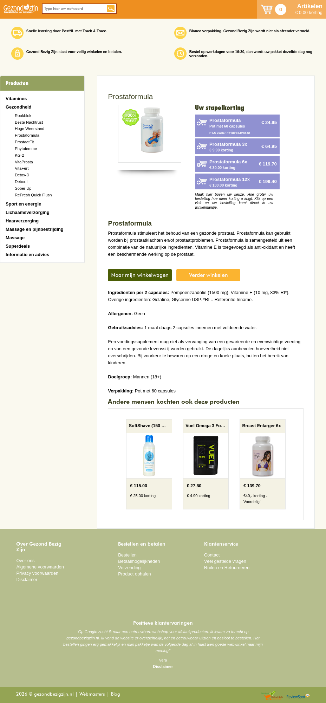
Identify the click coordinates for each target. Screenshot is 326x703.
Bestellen (127, 555)
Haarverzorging (22, 220)
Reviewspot (298, 696)
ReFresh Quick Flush (33, 195)
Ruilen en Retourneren (226, 567)
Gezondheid (18, 107)
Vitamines (16, 98)
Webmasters (92, 694)
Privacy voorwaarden (37, 573)
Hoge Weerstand (29, 128)
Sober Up (23, 188)
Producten (17, 83)
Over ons (25, 560)
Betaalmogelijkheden (139, 561)
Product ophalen (134, 574)
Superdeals (18, 246)
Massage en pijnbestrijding (35, 229)
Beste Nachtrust (29, 122)
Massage (15, 237)
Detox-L (21, 182)
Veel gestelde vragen (225, 561)
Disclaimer (26, 579)
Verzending (129, 567)
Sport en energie (23, 204)
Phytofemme (26, 149)
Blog (115, 694)
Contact (212, 555)
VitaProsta (24, 162)
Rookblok (23, 115)
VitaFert (21, 168)
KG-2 (19, 155)
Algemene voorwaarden (40, 566)
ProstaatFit (24, 142)
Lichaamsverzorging (28, 212)
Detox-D (22, 175)
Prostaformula (27, 135)
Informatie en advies (27, 254)
